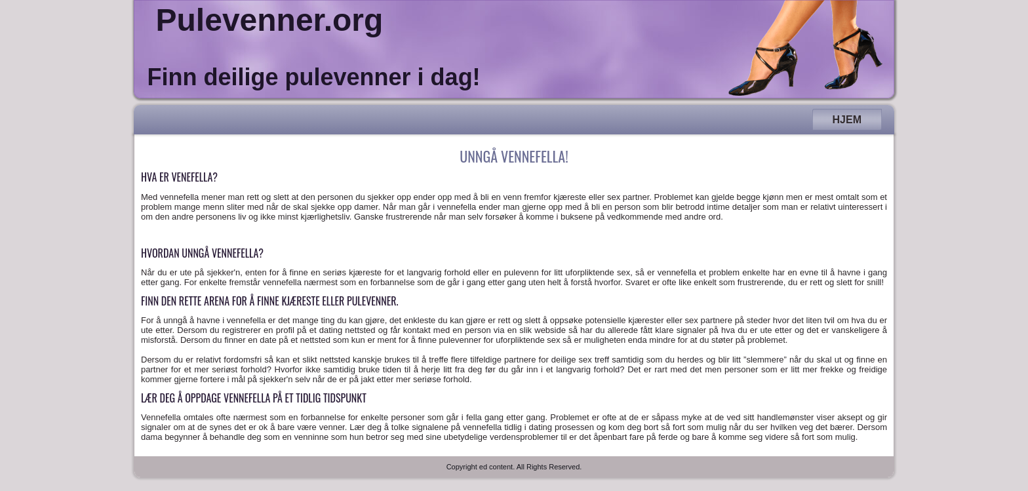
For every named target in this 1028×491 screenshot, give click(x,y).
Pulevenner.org (270, 20)
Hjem (847, 119)
